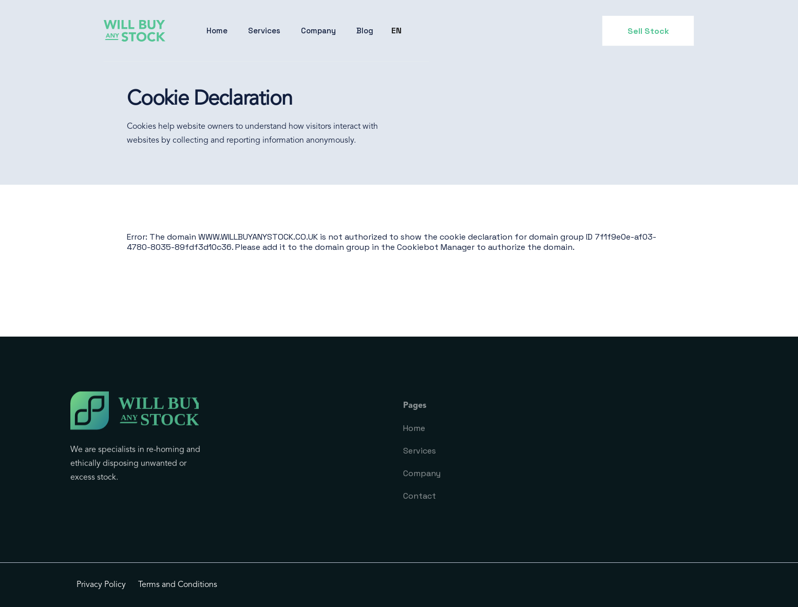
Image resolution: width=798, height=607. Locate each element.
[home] (134, 31)
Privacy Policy (101, 585)
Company (318, 30)
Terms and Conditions (177, 585)
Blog (364, 30)
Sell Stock (648, 31)
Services (264, 30)
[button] (264, 30)
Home (216, 30)
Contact (419, 505)
